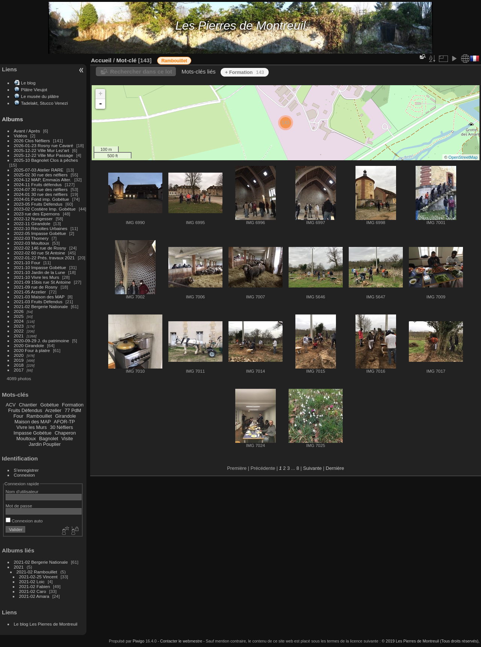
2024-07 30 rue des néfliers (41, 189)
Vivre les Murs (32, 427)
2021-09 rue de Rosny (35, 286)
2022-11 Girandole (32, 223)
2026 (19, 311)
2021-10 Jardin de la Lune (39, 272)
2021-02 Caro (32, 591)
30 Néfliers (61, 427)
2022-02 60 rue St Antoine (39, 252)
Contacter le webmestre (181, 641)
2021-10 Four (27, 262)
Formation (73, 405)
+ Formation (244, 72)
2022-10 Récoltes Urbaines (41, 228)
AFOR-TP (64, 421)
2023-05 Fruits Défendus (38, 204)
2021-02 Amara (34, 596)
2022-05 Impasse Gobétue (40, 233)
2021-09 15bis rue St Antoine (42, 282)
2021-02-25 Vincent (38, 576)
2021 (19, 335)
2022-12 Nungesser (33, 218)
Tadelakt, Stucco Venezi (44, 103)
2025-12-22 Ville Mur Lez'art (41, 150)
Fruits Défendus (25, 410)
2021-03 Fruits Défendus (38, 301)
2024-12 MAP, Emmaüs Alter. (42, 179)
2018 (19, 365)
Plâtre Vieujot (34, 89)
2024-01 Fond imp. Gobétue (41, 199)
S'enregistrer (26, 470)
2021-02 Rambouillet (37, 571)
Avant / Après (27, 130)
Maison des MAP (33, 421)
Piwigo (138, 641)
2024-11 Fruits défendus (38, 184)
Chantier (28, 405)
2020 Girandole (29, 345)
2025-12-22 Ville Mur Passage (43, 155)
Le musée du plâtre (40, 96)
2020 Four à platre (32, 350)
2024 (19, 321)
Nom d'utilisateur (22, 491)
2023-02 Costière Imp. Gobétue (45, 208)
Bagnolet (48, 438)
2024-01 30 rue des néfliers (41, 194)
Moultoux (26, 438)
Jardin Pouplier (45, 444)
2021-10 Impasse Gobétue (40, 267)
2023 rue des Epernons (37, 213)
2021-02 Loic (32, 581)
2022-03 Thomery (31, 238)
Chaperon (65, 433)
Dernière (335, 468)
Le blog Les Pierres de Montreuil (45, 623)
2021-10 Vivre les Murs (36, 277)
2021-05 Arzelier (30, 291)
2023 (19, 326)
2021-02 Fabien (34, 586)
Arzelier (53, 410)
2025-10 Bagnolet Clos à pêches (46, 160)
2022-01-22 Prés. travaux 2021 (44, 257)
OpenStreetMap (463, 157)
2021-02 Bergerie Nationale (41, 306)
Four (18, 416)
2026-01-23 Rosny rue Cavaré (43, 145)
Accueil (101, 60)
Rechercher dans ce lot (141, 71)
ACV (10, 405)
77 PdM (73, 410)
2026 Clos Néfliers (32, 140)
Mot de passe (19, 505)
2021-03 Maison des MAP (39, 296)
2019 (19, 360)
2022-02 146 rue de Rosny (40, 247)
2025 (19, 316)
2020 (19, 355)
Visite (67, 438)
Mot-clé (126, 60)
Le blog (28, 82)
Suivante (312, 468)
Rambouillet (39, 416)
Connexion (24, 474)
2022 (19, 330)
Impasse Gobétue (32, 433)
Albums (12, 119)
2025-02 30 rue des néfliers (41, 174)
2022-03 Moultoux (31, 243)
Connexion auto (24, 520)
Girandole (65, 416)
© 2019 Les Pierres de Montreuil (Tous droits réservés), (430, 641)
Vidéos (20, 135)
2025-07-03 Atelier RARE (39, 169)
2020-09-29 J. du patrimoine (41, 340)
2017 (19, 369)
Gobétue (49, 405)
